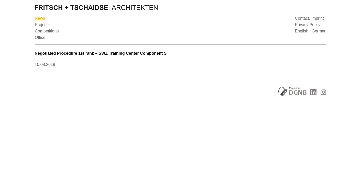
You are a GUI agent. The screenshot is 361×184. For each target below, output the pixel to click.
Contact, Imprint (309, 18)
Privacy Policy (307, 24)
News (40, 18)
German (319, 31)
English (301, 31)
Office (40, 37)
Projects (42, 24)
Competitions (47, 31)
